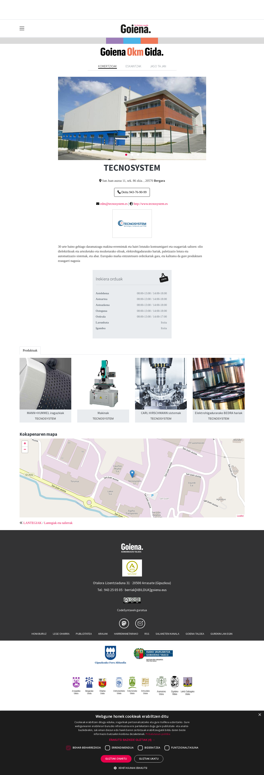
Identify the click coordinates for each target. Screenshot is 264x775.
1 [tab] (126, 155)
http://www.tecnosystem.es (151, 203)
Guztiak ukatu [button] (149, 758)
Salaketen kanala (167, 633)
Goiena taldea (195, 633)
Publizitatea (84, 633)
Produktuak (30, 350)
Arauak (103, 633)
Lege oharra (61, 633)
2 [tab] (132, 155)
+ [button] (24, 444)
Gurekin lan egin (221, 633)
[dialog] (132, 743)
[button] (132, 740)
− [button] (24, 450)
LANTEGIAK (32, 523)
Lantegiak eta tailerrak (58, 523)
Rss (147, 633)
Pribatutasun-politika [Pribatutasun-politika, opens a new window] (158, 734)
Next (209, 118)
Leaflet (240, 516)
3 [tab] (138, 155)
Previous (55, 118)
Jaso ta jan (158, 66)
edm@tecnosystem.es (114, 203)
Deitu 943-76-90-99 (132, 192)
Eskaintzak (133, 66)
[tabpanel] (132, 118)
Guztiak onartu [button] (116, 758)
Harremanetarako (126, 633)
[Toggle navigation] (22, 28)
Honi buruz (39, 633)
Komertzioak (107, 66)
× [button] (259, 714)
